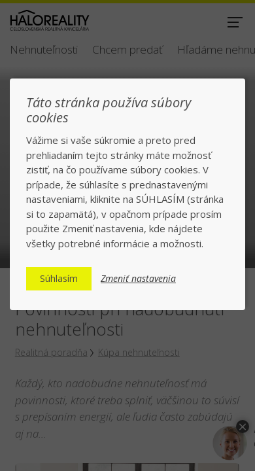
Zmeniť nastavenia (138, 278)
